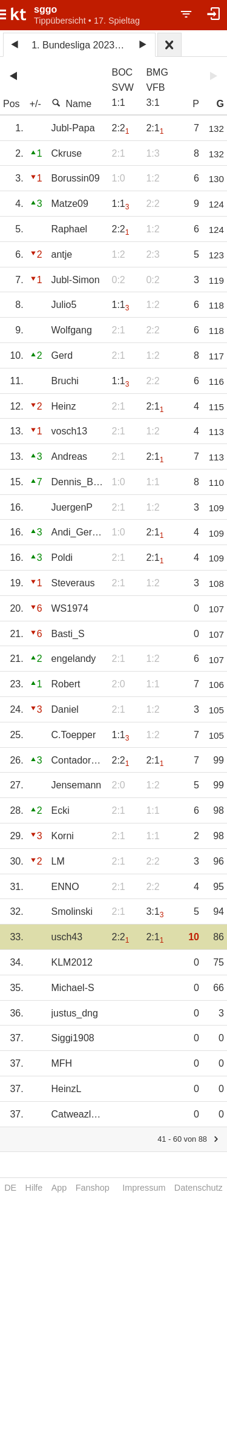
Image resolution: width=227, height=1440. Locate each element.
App (59, 1188)
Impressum (143, 1188)
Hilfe (34, 1188)
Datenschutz (198, 1188)
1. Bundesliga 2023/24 (79, 45)
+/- (35, 104)
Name (71, 103)
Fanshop (93, 1188)
